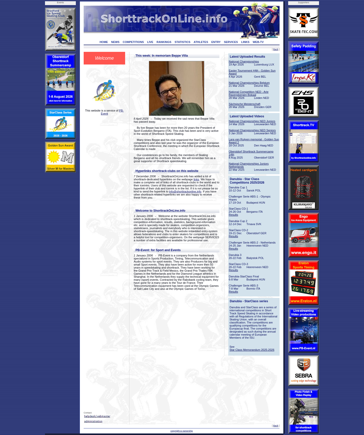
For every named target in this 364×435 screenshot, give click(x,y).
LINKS (245, 42)
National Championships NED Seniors (252, 130)
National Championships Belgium (249, 82)
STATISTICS (183, 42)
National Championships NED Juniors (252, 121)
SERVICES (231, 42)
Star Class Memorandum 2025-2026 (252, 349)
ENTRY (216, 42)
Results (233, 214)
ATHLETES (201, 42)
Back (275, 49)
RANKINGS (163, 42)
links (196, 179)
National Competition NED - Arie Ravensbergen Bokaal (248, 93)
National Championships (244, 61)
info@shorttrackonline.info (185, 191)
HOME (104, 42)
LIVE (150, 42)
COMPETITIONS (133, 42)
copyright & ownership (181, 431)
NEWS (115, 42)
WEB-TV (258, 42)
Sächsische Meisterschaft (244, 103)
